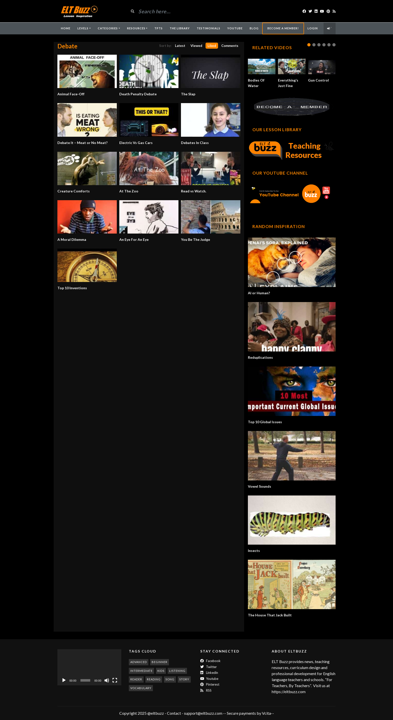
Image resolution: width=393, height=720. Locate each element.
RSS (206, 690)
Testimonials (208, 28)
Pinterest (209, 684)
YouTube (235, 28)
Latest (180, 46)
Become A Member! (283, 28)
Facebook (210, 661)
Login (313, 28)
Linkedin (209, 673)
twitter (208, 667)
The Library (180, 28)
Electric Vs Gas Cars (136, 142)
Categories (108, 28)
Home (65, 28)
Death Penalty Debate (138, 94)
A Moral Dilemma (71, 239)
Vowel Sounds (259, 486)
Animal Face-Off (70, 94)
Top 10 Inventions (72, 288)
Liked (212, 46)
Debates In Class (195, 142)
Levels (82, 28)
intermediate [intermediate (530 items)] (141, 670)
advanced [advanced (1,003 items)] (138, 662)
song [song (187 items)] (169, 679)
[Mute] (106, 680)
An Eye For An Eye (134, 239)
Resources (136, 28)
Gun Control (318, 80)
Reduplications (260, 357)
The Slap (188, 94)
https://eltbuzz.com (289, 691)
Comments (229, 46)
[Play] (63, 680)
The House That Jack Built (270, 615)
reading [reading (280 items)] (154, 679)
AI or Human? (259, 293)
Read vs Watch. (193, 191)
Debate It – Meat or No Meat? (82, 142)
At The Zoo (128, 191)
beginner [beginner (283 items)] (159, 662)
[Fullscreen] (114, 680)
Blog (254, 28)
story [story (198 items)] (184, 679)
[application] (89, 667)
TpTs (158, 28)
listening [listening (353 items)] (177, 670)
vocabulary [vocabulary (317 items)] (140, 688)
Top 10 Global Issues (265, 422)
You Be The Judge (195, 239)
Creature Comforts (73, 191)
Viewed (196, 46)
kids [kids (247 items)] (160, 670)
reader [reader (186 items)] (136, 679)
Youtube (209, 679)
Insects (254, 550)
